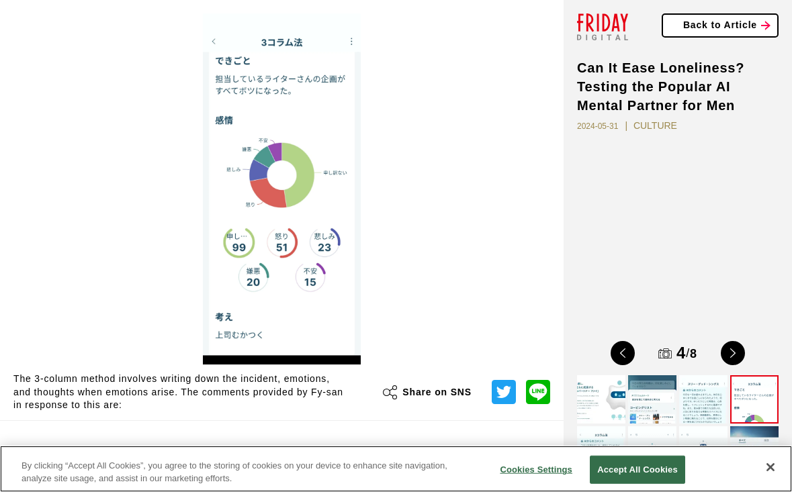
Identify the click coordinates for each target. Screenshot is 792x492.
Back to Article (720, 24)
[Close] (770, 467)
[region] (396, 469)
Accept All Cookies (637, 469)
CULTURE (655, 125)
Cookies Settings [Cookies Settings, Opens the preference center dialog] (536, 469)
